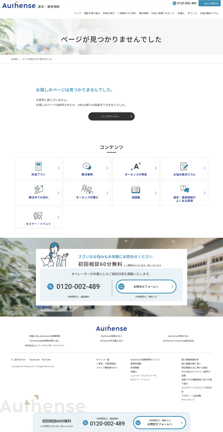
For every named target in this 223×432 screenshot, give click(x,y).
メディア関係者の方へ (107, 367)
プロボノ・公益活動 (191, 395)
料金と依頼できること (163, 13)
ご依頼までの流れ (127, 13)
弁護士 (181, 13)
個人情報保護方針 (190, 359)
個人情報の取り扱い (191, 363)
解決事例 (144, 13)
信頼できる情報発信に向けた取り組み (196, 381)
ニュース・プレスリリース (143, 375)
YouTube (46, 359)
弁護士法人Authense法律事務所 (45, 336)
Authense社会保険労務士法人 (44, 340)
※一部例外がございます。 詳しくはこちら (142, 265)
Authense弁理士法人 (178, 336)
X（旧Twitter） (19, 359)
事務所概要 (135, 363)
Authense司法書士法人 (111, 340)
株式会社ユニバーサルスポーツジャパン (44, 345)
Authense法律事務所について (145, 359)
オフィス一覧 (102, 359)
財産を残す (109, 13)
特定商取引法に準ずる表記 (194, 367)
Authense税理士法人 (111, 336)
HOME (14, 59)
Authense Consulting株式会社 (178, 340)
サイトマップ (188, 399)
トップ (77, 13)
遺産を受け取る (92, 13)
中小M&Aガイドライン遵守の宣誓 (195, 373)
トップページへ (110, 116)
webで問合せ (211, 3)
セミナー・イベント (140, 379)
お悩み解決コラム (209, 13)
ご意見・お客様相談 (106, 363)
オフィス (192, 13)
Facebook (34, 359)
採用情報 (134, 367)
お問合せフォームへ (159, 422)
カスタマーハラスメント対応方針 (196, 389)
